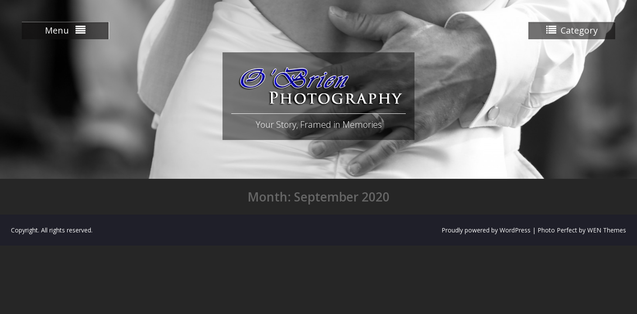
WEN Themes (606, 230)
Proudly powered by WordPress (486, 230)
